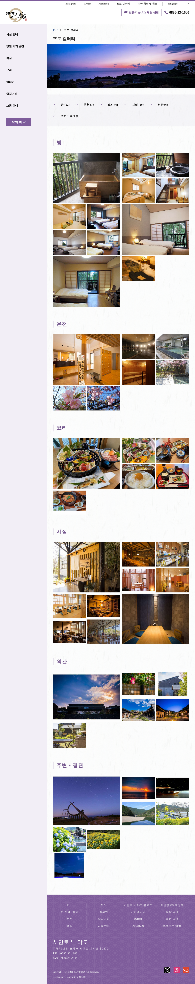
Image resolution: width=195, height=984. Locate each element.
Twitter (137, 918)
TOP (69, 905)
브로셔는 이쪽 (172, 925)
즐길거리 (104, 918)
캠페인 (103, 912)
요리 (103, 905)
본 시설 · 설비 (69, 912)
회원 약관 (172, 918)
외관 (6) (159, 104)
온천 (69, 918)
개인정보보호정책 (172, 905)
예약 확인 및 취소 (147, 3)
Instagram (138, 925)
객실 (69, 925)
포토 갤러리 (137, 912)
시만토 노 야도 (70, 942)
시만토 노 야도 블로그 (138, 905)
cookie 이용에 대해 (76, 977)
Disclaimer (58, 977)
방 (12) (61, 104)
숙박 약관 (172, 912)
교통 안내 (104, 925)
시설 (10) (134, 104)
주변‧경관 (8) (66, 116)
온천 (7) (84, 104)
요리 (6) (109, 104)
